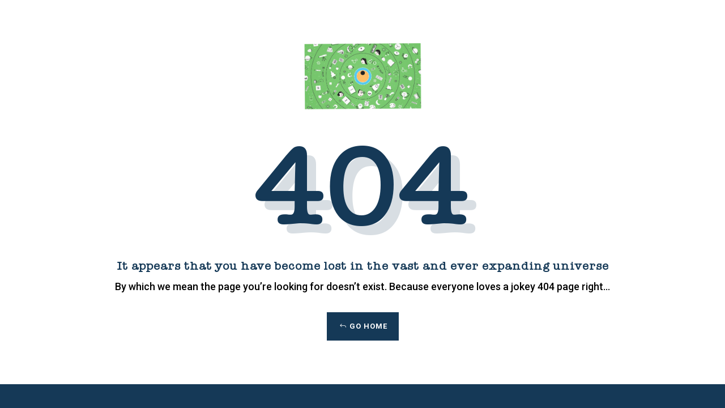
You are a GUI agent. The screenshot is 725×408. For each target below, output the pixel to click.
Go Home (368, 326)
